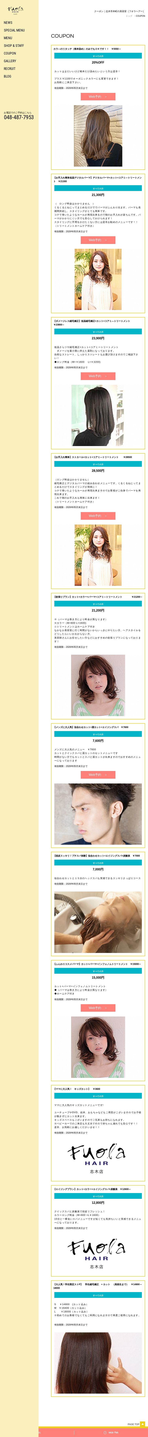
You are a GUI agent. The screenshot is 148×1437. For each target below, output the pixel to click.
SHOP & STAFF (14, 46)
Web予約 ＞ (98, 96)
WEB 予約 (113, 1432)
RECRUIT (9, 69)
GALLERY (10, 61)
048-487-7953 (19, 117)
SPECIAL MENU (14, 30)
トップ (129, 16)
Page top (136, 1424)
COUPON (10, 53)
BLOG (7, 76)
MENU (8, 38)
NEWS (8, 23)
